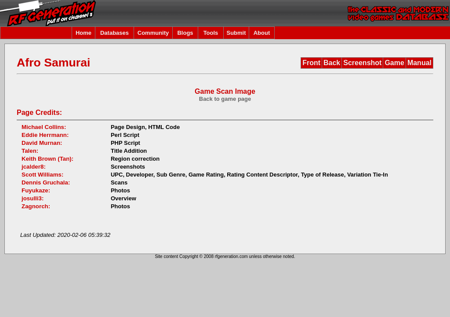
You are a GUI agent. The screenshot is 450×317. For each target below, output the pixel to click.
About (262, 32)
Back (331, 62)
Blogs (185, 32)
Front (311, 62)
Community (153, 32)
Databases (114, 32)
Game (394, 62)
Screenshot (362, 62)
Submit (236, 32)
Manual (419, 62)
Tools (210, 32)
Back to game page (225, 99)
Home (83, 32)
